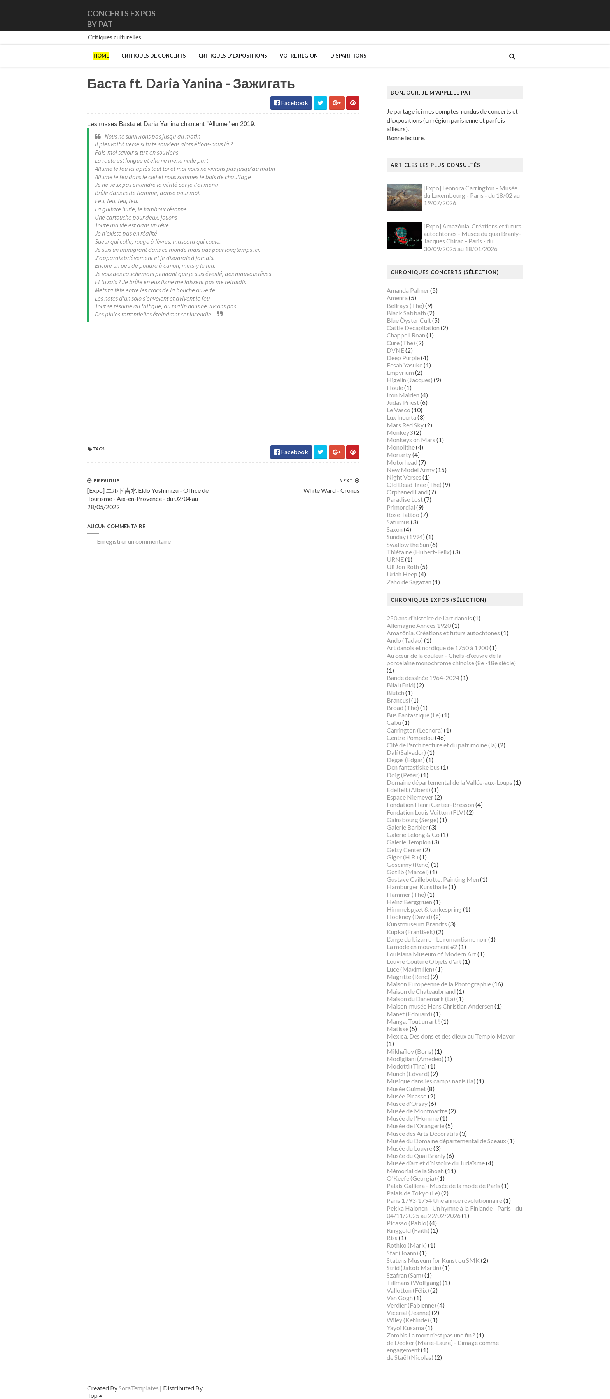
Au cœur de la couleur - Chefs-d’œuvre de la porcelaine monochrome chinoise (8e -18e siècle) (451, 659)
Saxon (395, 529)
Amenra (397, 297)
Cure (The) (401, 342)
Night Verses (404, 477)
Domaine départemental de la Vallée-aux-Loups (449, 782)
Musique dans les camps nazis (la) (431, 1080)
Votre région (299, 56)
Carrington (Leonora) (415, 730)
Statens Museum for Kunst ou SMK (433, 1260)
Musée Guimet (406, 1088)
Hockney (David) (409, 916)
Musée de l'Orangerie (415, 1125)
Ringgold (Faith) (408, 1230)
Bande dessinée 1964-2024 (423, 677)
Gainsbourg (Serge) (412, 819)
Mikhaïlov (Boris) (410, 1051)
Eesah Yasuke (404, 365)
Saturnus (398, 522)
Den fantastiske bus (413, 767)
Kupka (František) (411, 931)
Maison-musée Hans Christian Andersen (440, 1006)
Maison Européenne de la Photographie (439, 984)
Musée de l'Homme (413, 1118)
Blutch (395, 692)
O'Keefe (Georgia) (411, 1178)
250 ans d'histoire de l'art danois (429, 618)
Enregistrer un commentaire (134, 541)
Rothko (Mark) (407, 1245)
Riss (392, 1237)
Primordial (401, 507)
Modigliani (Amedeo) (415, 1058)
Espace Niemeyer (410, 797)
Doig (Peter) (403, 775)
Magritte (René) (408, 976)
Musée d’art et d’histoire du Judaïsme (436, 1163)
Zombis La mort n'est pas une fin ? (431, 1335)
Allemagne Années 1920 (419, 625)
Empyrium (400, 372)
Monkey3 (400, 432)
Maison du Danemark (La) (421, 998)
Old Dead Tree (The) (414, 484)
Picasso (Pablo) (407, 1223)
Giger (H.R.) (402, 857)
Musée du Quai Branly (416, 1155)
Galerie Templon (409, 841)
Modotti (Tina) (407, 1066)
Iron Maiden (403, 395)
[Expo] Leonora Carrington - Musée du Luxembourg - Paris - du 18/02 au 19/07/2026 (472, 195)
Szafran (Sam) (405, 1275)
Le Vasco (398, 409)
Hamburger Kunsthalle (417, 886)
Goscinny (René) (408, 864)
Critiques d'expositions (232, 56)
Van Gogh (400, 1297)
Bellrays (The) (405, 305)
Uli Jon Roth (403, 566)
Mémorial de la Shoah (415, 1170)
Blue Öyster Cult (409, 320)
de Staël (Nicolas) (410, 1357)
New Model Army (411, 469)
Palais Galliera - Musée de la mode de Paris (443, 1185)
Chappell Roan (406, 335)
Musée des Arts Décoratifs (422, 1133)
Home (101, 56)
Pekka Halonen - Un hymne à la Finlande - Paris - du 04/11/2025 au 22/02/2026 (454, 1211)
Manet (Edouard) (409, 1014)
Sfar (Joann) (402, 1253)
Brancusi (398, 700)
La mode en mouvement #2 (422, 946)
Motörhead (402, 462)
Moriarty (399, 454)
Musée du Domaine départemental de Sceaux (446, 1140)
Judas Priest (403, 402)
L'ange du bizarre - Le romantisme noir (437, 939)
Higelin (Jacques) (410, 379)
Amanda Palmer (408, 290)
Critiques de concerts (153, 56)
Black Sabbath (406, 312)
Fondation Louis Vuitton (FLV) (426, 812)
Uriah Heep (402, 574)
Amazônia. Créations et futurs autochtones (443, 632)
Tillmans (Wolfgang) (414, 1282)
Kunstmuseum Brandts (417, 924)
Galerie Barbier (407, 827)
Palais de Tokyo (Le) (413, 1193)
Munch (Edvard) (408, 1073)
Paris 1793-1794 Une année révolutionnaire (444, 1200)
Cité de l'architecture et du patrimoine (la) (442, 745)
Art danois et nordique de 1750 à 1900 (437, 647)
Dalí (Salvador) (406, 752)
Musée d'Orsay (407, 1103)
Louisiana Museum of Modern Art (431, 954)
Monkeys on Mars (411, 439)
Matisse (397, 1028)
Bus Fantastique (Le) (414, 715)
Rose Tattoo (403, 514)
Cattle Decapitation (413, 327)
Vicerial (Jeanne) (409, 1312)
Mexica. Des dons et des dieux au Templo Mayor (451, 1036)
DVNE (395, 350)
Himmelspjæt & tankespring (424, 909)
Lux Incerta (401, 417)
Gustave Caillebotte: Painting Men (433, 879)
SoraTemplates (139, 1388)
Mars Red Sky (405, 425)
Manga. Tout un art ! (413, 1021)
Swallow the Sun (408, 544)
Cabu (394, 722)
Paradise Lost (405, 499)
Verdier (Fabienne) (411, 1305)
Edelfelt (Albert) (408, 789)
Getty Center (404, 849)
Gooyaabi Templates (231, 1388)
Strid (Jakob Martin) (414, 1267)
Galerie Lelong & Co (413, 834)
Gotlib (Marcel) (408, 871)
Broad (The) (403, 707)
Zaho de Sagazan (409, 581)
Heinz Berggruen (409, 901)
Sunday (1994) (406, 536)
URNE (395, 559)
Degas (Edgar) (406, 759)
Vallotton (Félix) (408, 1290)
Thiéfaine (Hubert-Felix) (419, 551)
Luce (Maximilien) (410, 969)
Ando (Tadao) (405, 640)
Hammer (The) (406, 894)
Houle (395, 387)
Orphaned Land (407, 492)
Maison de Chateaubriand (421, 991)
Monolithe (401, 447)
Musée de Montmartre (417, 1110)
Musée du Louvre (409, 1148)
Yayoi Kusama (405, 1327)
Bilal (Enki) (401, 685)
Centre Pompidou (410, 737)
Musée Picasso (407, 1096)
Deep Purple (403, 357)
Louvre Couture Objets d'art (424, 961)
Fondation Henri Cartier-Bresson (430, 804)
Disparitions (348, 56)
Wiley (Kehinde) (408, 1319)
